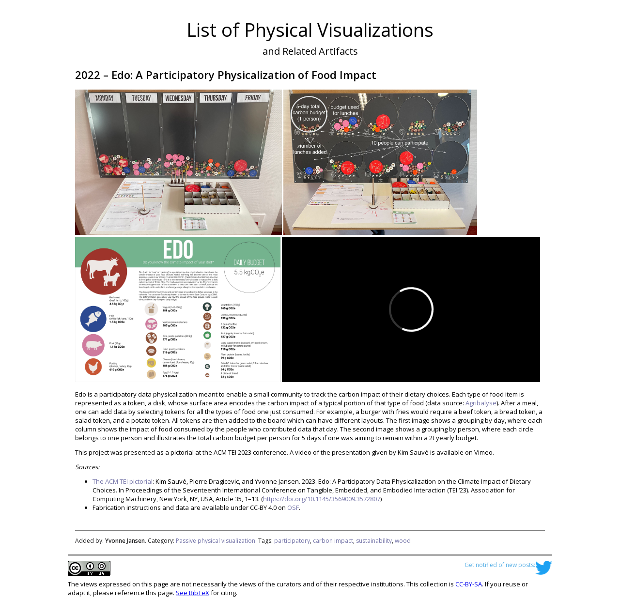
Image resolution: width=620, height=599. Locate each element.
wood (403, 541)
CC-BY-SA (468, 584)
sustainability (374, 541)
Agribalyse (480, 403)
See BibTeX (192, 592)
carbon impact (333, 541)
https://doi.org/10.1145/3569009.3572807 (321, 498)
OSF (293, 507)
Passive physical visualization (215, 541)
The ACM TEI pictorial (123, 481)
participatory (292, 541)
